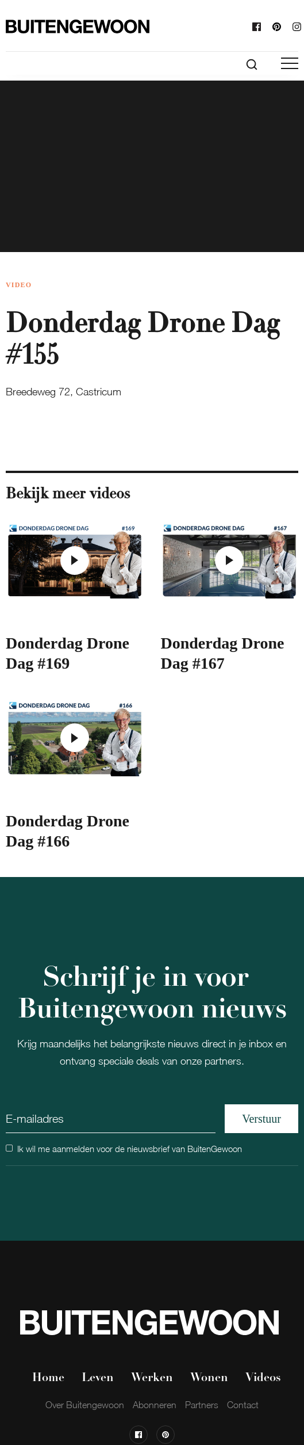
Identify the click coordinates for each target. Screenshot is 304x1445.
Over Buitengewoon (84, 1405)
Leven (98, 1378)
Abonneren (154, 1405)
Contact (243, 1405)
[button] (289, 63)
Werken (152, 1378)
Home (48, 1378)
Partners (201, 1405)
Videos (263, 1378)
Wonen (209, 1378)
